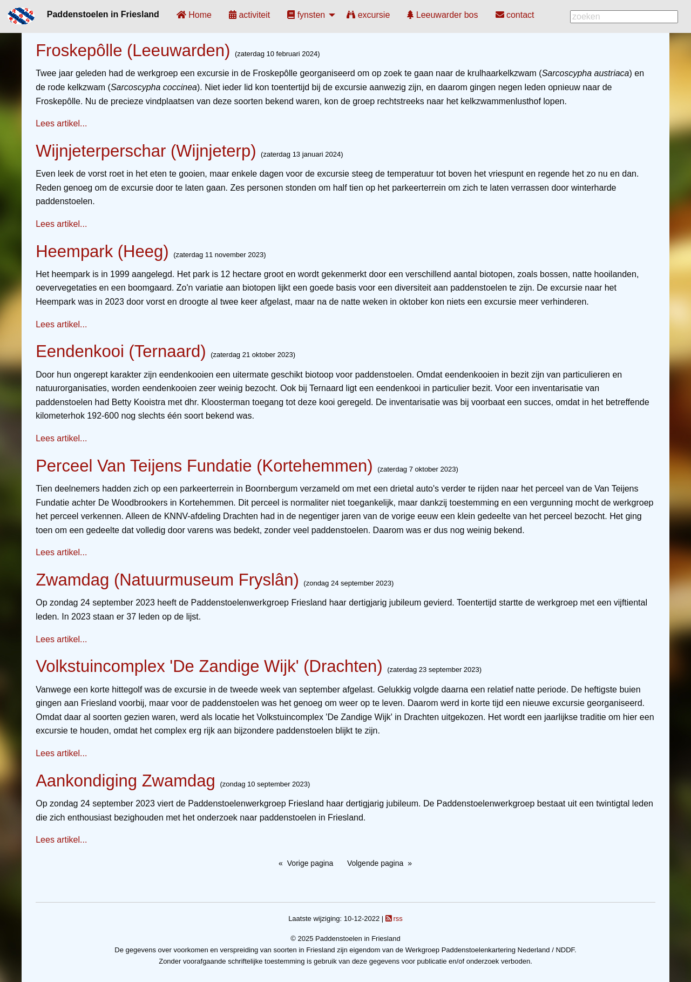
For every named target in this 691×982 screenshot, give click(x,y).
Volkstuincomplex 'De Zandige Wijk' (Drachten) (209, 666)
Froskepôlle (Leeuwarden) (133, 50)
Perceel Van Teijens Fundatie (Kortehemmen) (204, 465)
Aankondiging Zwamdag (125, 780)
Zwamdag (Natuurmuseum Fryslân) (167, 579)
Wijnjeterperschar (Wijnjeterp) (146, 151)
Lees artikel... (61, 123)
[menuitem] (194, 14)
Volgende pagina (375, 863)
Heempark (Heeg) (102, 251)
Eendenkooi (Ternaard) (121, 351)
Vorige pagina (310, 863)
